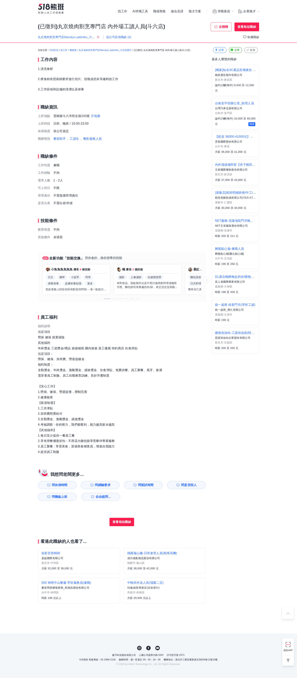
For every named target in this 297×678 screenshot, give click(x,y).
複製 (250, 50)
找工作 (122, 11)
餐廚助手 (59, 138)
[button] (107, 298)
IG (139, 648)
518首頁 (54, 50)
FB (148, 648)
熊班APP (288, 650)
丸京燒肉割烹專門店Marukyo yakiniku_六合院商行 (105, 50)
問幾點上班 (59, 496)
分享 (219, 50)
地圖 (97, 116)
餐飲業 (73, 50)
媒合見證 (177, 11)
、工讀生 (73, 138)
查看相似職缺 (247, 26)
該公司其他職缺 (118, 37)
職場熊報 (159, 11)
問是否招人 (189, 485)
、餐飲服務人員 (91, 138)
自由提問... (103, 496)
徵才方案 (195, 11)
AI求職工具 (140, 11)
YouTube (157, 648)
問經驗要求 (102, 485)
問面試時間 (146, 485)
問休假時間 (59, 485)
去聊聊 (223, 26)
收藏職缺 (253, 37)
